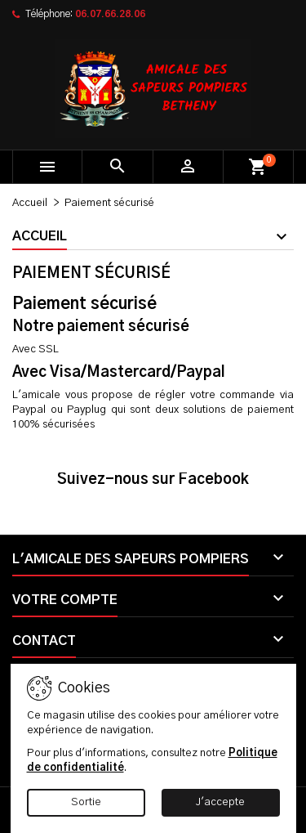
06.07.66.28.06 (110, 14)
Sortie (86, 802)
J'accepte (220, 802)
